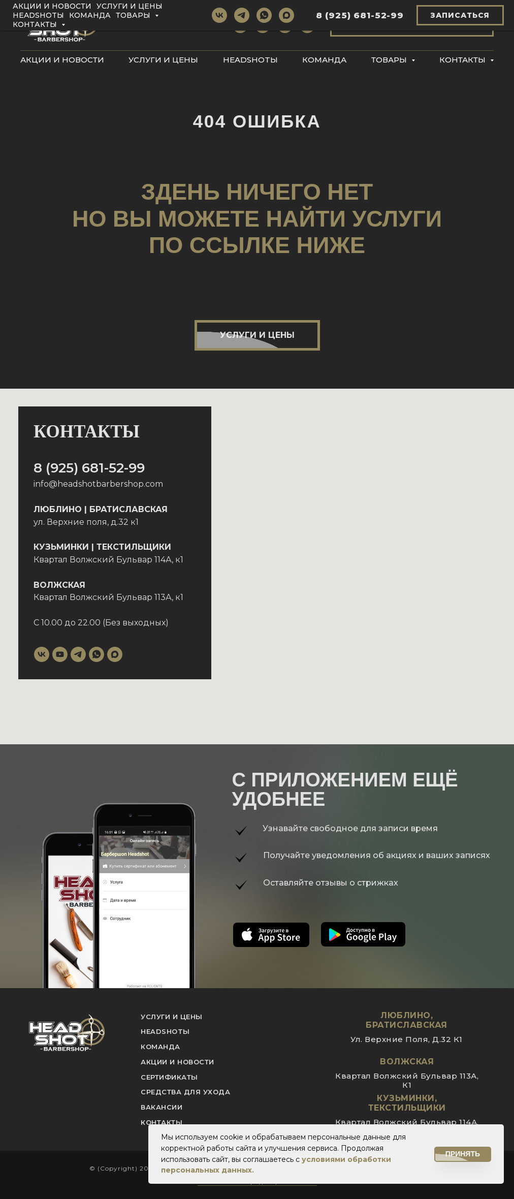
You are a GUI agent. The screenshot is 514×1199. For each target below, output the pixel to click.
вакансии (161, 1107)
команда (160, 1047)
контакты (161, 1122)
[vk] (240, 25)
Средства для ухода (185, 1092)
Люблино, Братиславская (406, 1020)
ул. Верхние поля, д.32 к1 (86, 522)
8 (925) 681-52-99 (89, 468)
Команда (324, 60)
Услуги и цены (163, 60)
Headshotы (250, 60)
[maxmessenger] (307, 25)
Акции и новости (62, 60)
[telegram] (262, 25)
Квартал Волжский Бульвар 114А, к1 (108, 559)
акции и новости (177, 1062)
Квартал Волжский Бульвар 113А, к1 (108, 597)
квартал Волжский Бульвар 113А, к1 (406, 1080)
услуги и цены (172, 1017)
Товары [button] (390, 60)
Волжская (407, 1061)
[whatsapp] (285, 25)
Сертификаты (169, 1077)
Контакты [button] (463, 60)
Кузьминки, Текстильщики (407, 1103)
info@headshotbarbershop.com (98, 484)
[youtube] (60, 654)
